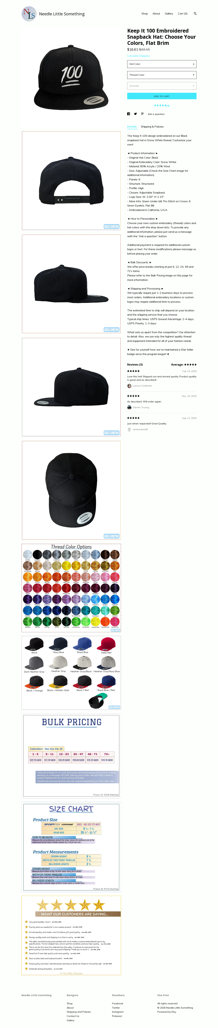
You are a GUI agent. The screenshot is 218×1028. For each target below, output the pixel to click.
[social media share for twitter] (136, 114)
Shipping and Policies (79, 1011)
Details (132, 126)
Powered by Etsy (166, 1011)
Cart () (183, 13)
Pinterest (117, 1016)
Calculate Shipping (138, 55)
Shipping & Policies (152, 126)
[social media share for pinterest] (142, 114)
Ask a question (156, 114)
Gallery (169, 13)
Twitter (116, 1007)
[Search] (195, 14)
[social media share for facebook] (129, 114)
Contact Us (73, 1016)
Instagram (118, 1011)
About (156, 13)
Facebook (117, 1003)
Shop (145, 13)
